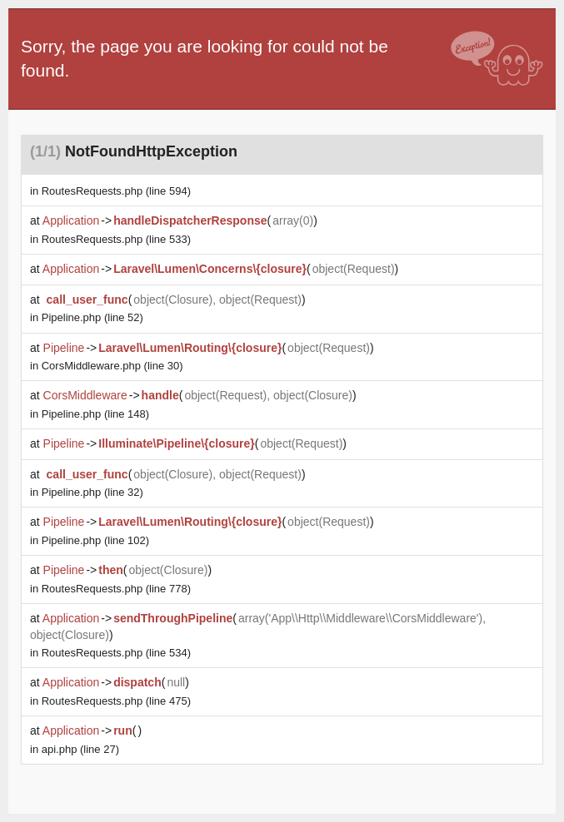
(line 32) (92, 492)
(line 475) (116, 701)
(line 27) (80, 749)
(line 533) (116, 239)
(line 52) (92, 317)
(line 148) (95, 414)
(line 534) (116, 652)
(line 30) (112, 365)
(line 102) (95, 540)
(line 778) (116, 588)
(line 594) (116, 191)
